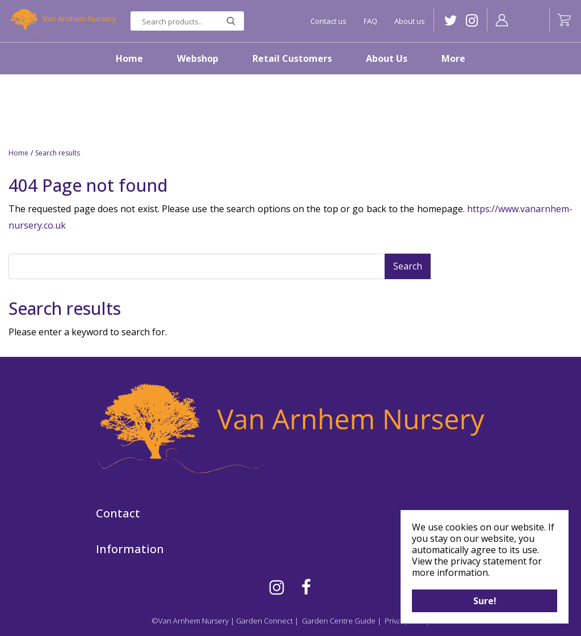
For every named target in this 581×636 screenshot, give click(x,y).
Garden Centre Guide (339, 621)
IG (472, 21)
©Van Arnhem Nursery (190, 621)
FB (306, 587)
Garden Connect (264, 621)
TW (450, 21)
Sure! (484, 601)
